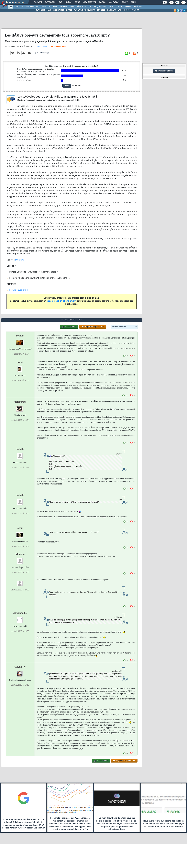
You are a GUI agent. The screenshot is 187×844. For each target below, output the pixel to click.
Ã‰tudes (114, 2)
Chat (77, 2)
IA (49, 7)
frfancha (20, 554)
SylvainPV (20, 667)
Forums (38, 2)
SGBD (111, 7)
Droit (125, 2)
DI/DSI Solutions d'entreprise (26, 7)
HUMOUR (135, 10)
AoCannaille (20, 613)
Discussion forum (164, 71)
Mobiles (128, 7)
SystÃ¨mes (138, 7)
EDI (89, 7)
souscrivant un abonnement (61, 301)
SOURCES (101, 10)
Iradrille (20, 449)
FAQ (60, 2)
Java (72, 7)
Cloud (43, 7)
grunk (20, 362)
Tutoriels (50, 2)
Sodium (20, 335)
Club (133, 2)
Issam (20, 528)
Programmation (100, 7)
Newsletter (89, 2)
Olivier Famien (40, 47)
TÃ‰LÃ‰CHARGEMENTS (84, 10)
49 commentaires (58, 47)
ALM (55, 7)
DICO (126, 10)
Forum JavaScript (18, 290)
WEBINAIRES (58, 10)
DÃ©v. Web (81, 7)
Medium (19, 260)
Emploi (102, 2)
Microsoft (63, 7)
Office (119, 7)
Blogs (68, 2)
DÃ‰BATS (111, 10)
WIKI (120, 10)
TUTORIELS (40, 10)
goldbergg (20, 402)
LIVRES (69, 10)
